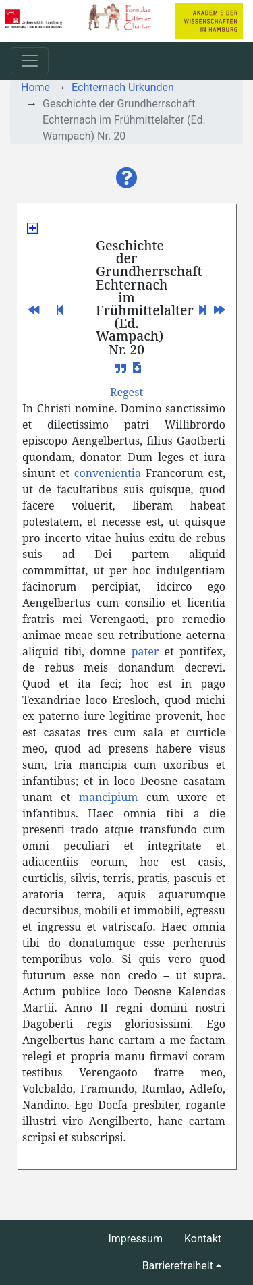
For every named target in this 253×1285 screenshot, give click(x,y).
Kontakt (202, 1238)
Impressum (135, 1238)
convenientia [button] (107, 473)
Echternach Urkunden (123, 87)
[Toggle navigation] (30, 60)
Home (35, 87)
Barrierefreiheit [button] (177, 1265)
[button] (126, 178)
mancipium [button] (108, 797)
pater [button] (145, 651)
